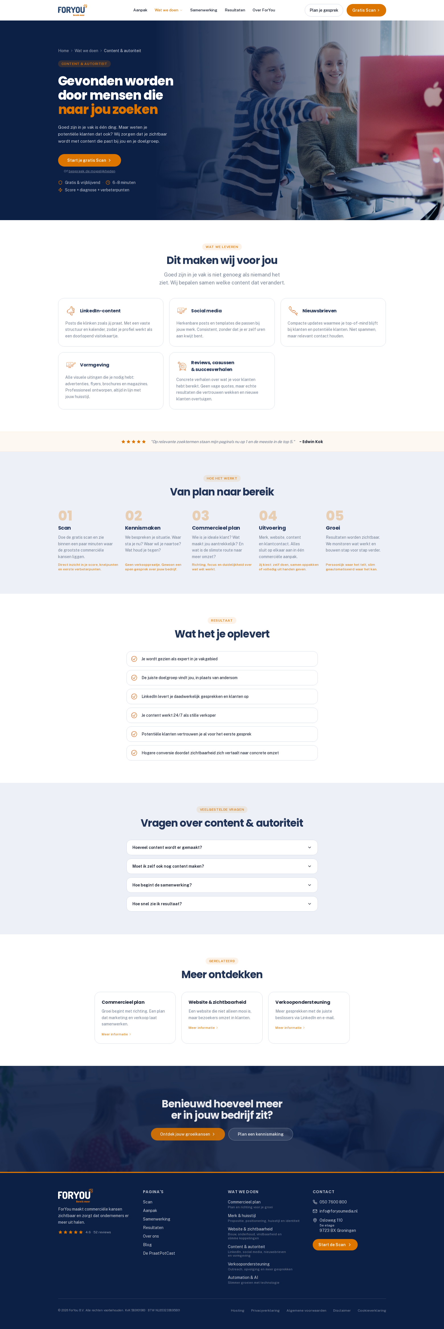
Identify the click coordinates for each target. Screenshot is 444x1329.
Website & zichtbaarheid (250, 1229)
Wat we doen (169, 10)
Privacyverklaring (265, 1310)
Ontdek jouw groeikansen (188, 1139)
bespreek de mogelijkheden (92, 171)
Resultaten (235, 10)
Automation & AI (243, 1277)
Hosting (237, 1310)
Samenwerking (203, 10)
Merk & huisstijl (242, 1215)
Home (63, 50)
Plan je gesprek (324, 10)
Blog (147, 1244)
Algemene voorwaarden (306, 1310)
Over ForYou (264, 10)
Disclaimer (342, 1310)
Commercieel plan (244, 1202)
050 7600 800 (330, 1202)
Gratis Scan (366, 10)
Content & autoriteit (246, 1246)
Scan (147, 1202)
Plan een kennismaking (261, 1139)
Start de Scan (335, 1244)
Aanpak (140, 10)
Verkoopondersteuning (249, 1264)
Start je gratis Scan (89, 160)
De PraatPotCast (159, 1253)
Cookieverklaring (372, 1310)
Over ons (151, 1236)
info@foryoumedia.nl (335, 1211)
